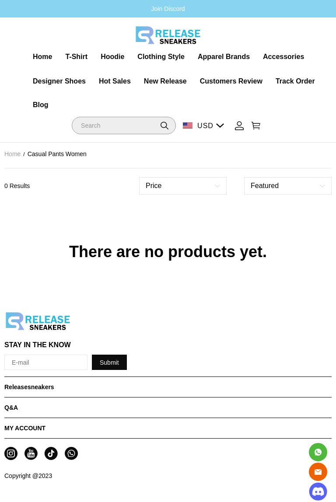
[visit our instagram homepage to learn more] (11, 453)
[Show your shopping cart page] (256, 125)
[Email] (318, 472)
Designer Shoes (59, 81)
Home (42, 56)
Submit (109, 362)
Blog (41, 104)
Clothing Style (161, 56)
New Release (165, 81)
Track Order (295, 81)
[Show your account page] (239, 125)
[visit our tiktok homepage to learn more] (51, 453)
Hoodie (112, 56)
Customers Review (231, 81)
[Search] (124, 125)
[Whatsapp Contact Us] (318, 452)
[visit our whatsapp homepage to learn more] (71, 453)
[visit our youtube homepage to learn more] (31, 453)
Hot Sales (115, 81)
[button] (164, 125)
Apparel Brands (224, 56)
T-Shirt (76, 56)
